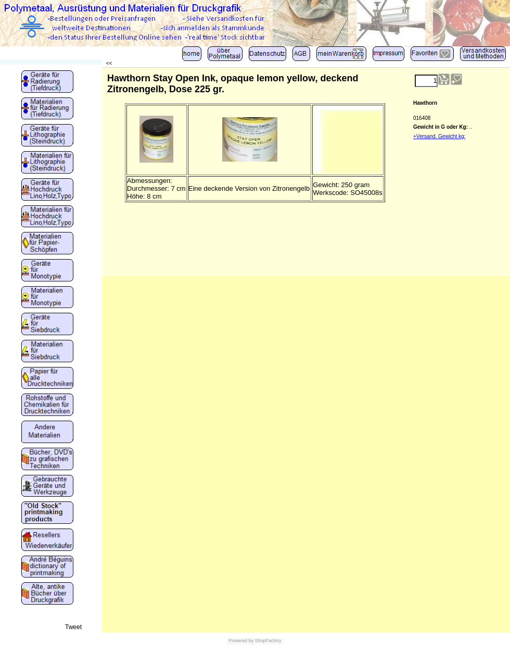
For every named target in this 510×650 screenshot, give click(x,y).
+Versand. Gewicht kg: (439, 136)
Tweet (73, 627)
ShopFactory (267, 640)
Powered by (240, 640)
